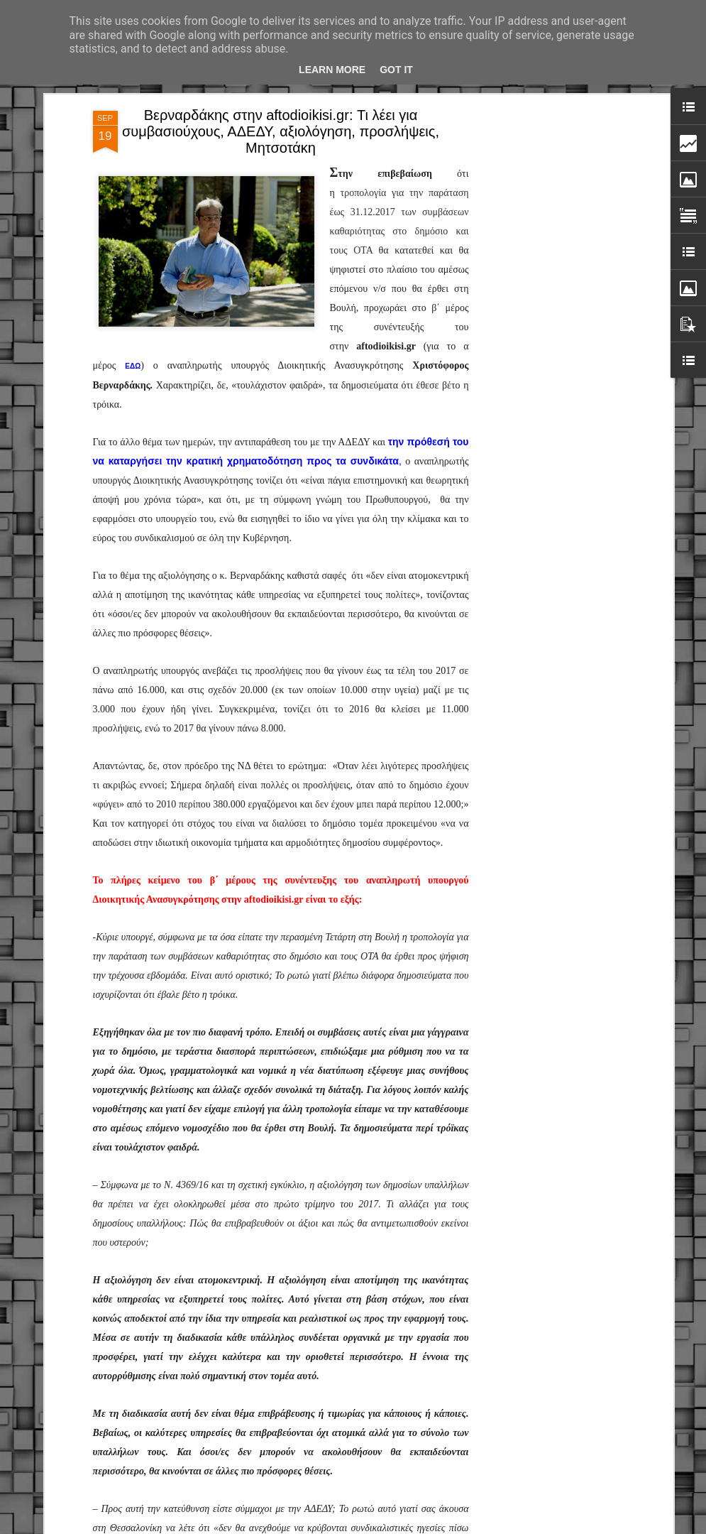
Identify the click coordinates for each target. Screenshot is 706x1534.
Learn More (332, 69)
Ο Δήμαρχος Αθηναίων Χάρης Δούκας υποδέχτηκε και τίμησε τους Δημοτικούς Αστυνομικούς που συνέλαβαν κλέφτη (354, 1369)
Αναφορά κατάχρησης (504, 1526)
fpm (398, 1526)
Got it (396, 69)
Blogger (449, 1526)
